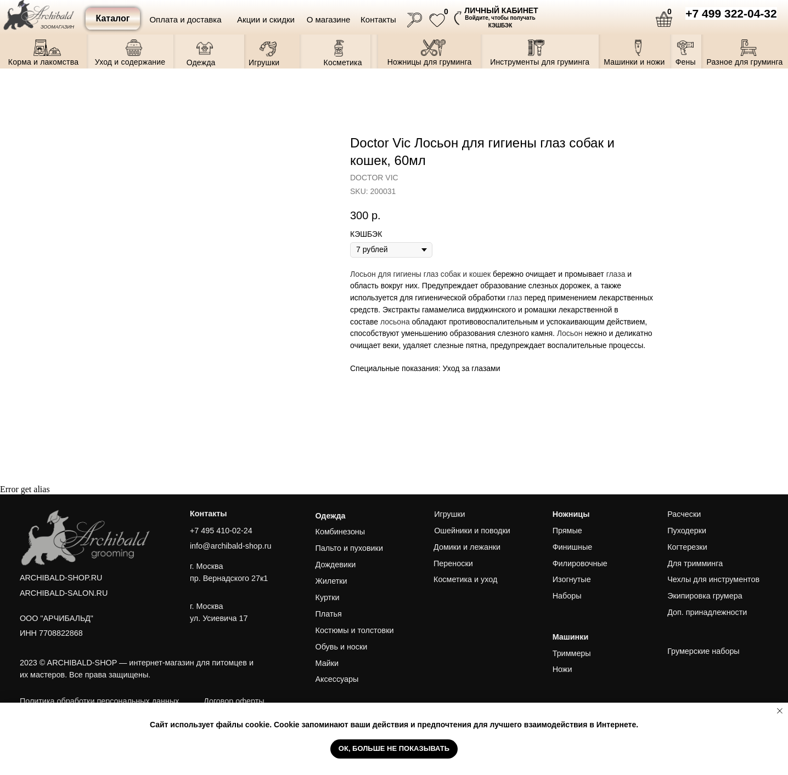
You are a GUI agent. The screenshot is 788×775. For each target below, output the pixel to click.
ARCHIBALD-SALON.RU (64, 593)
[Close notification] (779, 710)
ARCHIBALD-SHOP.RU (61, 577)
